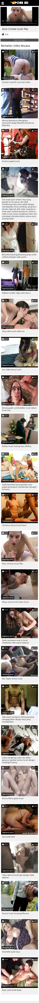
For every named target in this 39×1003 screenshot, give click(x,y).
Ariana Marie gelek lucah (13, 798)
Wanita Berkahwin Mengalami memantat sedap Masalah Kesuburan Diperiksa (18, 123)
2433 (6, 34)
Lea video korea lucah (11, 369)
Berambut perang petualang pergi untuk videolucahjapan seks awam (19, 255)
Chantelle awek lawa (11, 952)
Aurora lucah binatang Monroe (15, 913)
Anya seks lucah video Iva (13, 331)
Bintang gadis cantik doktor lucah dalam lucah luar (19, 409)
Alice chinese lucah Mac (12, 563)
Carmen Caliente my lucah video (16, 82)
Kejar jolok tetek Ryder (12, 990)
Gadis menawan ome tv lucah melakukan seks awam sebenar (15, 641)
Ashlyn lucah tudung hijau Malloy (16, 446)
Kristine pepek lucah (11, 161)
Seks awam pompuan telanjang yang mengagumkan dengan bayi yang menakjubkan (18, 719)
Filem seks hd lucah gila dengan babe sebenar (18, 876)
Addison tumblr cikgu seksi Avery (16, 293)
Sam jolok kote (8, 837)
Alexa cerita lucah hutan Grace (15, 602)
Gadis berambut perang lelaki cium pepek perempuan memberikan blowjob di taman (19, 487)
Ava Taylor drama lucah (12, 678)
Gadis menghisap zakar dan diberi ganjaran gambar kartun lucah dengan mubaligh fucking (18, 760)
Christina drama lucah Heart (14, 525)
